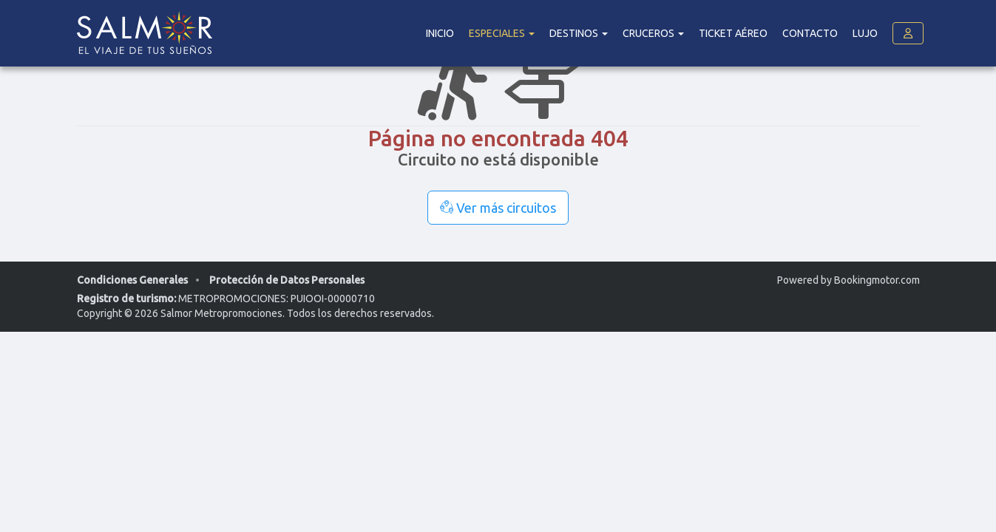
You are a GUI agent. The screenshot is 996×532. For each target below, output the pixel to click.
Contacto (810, 33)
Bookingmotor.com (877, 280)
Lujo (865, 33)
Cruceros (653, 33)
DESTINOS (578, 33)
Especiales (502, 33)
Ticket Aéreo (733, 33)
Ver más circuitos (498, 207)
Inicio (440, 33)
